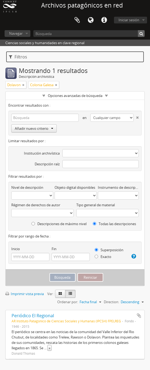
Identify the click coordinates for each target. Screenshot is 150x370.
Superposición (109, 249)
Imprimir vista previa (24, 293)
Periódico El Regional (33, 316)
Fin (54, 248)
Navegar (16, 33)
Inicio (15, 248)
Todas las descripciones (114, 223)
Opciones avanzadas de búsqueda (75, 95)
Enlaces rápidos (104, 20)
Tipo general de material (95, 205)
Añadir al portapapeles (139, 315)
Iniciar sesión (129, 20)
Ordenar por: (67, 301)
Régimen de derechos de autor (35, 205)
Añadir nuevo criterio (34, 128)
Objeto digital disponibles (75, 187)
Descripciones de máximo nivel (59, 223)
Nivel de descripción (27, 187)
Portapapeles (77, 20)
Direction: (111, 301)
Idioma (90, 20)
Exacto (103, 256)
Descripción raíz (47, 164)
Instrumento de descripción (118, 187)
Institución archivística (42, 153)
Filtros (18, 57)
